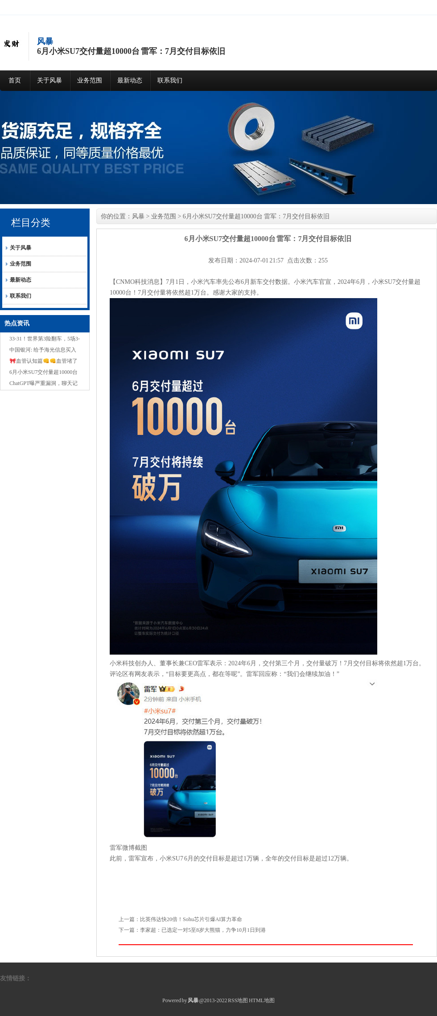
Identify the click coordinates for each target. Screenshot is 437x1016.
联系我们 (169, 80)
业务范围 (89, 80)
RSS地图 (238, 1000)
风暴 (138, 216)
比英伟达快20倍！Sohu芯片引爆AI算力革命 (191, 919)
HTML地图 (262, 1000)
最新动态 (129, 80)
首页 (14, 80)
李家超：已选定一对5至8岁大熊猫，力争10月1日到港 (203, 930)
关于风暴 (49, 80)
